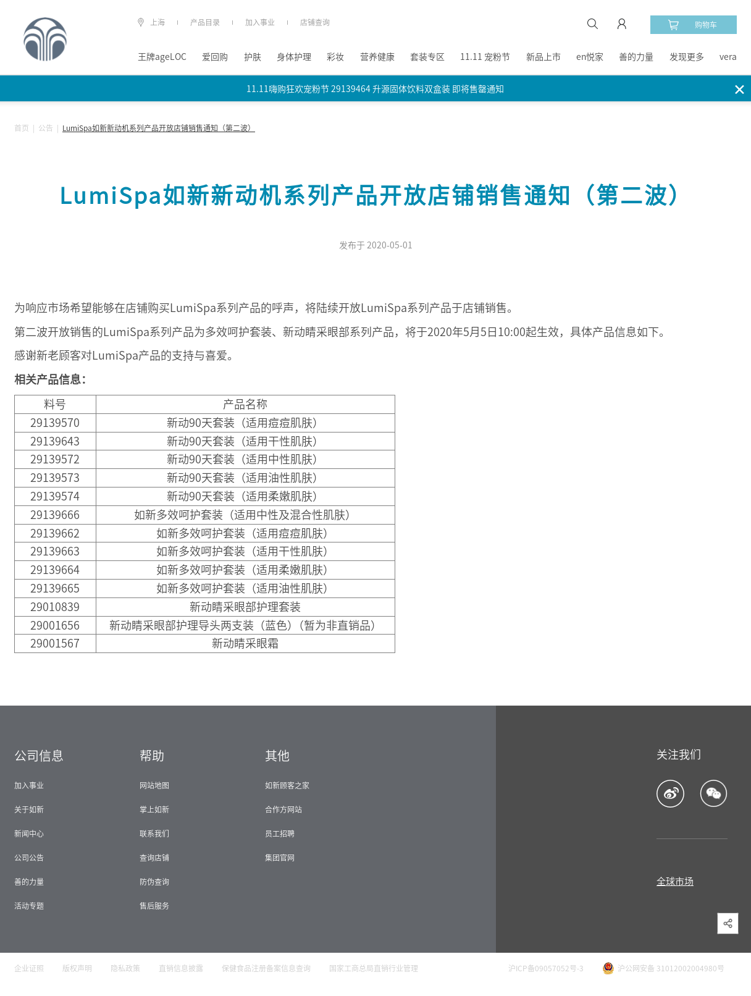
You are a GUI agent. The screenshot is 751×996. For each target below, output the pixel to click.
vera (728, 57)
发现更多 (686, 57)
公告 (45, 128)
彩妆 (335, 57)
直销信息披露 (181, 968)
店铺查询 (315, 22)
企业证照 (29, 968)
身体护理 (294, 57)
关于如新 (29, 809)
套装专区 (427, 57)
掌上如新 (154, 809)
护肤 (252, 57)
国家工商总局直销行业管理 (373, 968)
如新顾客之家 (287, 785)
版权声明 (77, 968)
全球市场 (675, 881)
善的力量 (636, 57)
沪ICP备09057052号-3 (546, 968)
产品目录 (205, 22)
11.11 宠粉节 (485, 57)
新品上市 (543, 57)
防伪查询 (154, 881)
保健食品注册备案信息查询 (266, 968)
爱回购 (215, 57)
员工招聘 (280, 833)
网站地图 (154, 785)
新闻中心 (29, 833)
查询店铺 (154, 857)
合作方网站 (283, 809)
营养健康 (377, 57)
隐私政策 (125, 968)
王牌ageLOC (162, 57)
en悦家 (589, 57)
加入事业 (260, 22)
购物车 (692, 24)
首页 (21, 128)
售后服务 (154, 905)
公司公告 (29, 857)
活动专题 (29, 905)
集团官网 (280, 857)
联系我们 (154, 833)
